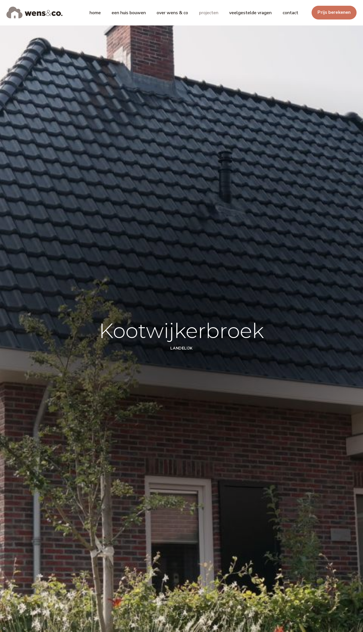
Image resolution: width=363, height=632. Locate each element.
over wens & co (172, 13)
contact (290, 13)
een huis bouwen (129, 13)
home (95, 13)
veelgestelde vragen (250, 13)
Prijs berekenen (334, 12)
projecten (208, 13)
